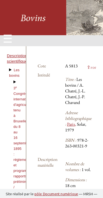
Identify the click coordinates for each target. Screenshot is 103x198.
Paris (71, 124)
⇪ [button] (91, 67)
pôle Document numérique (56, 193)
